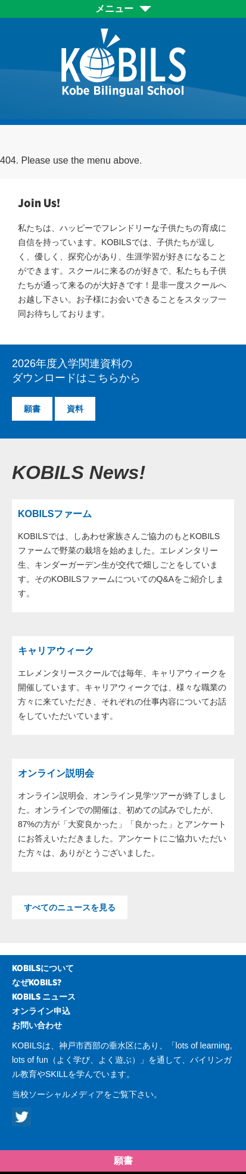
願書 (32, 409)
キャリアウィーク (56, 651)
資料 (75, 409)
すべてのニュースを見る (70, 907)
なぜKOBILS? (36, 982)
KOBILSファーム (55, 514)
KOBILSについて (43, 968)
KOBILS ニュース (44, 996)
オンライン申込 (41, 1011)
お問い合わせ (37, 1025)
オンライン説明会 (56, 773)
